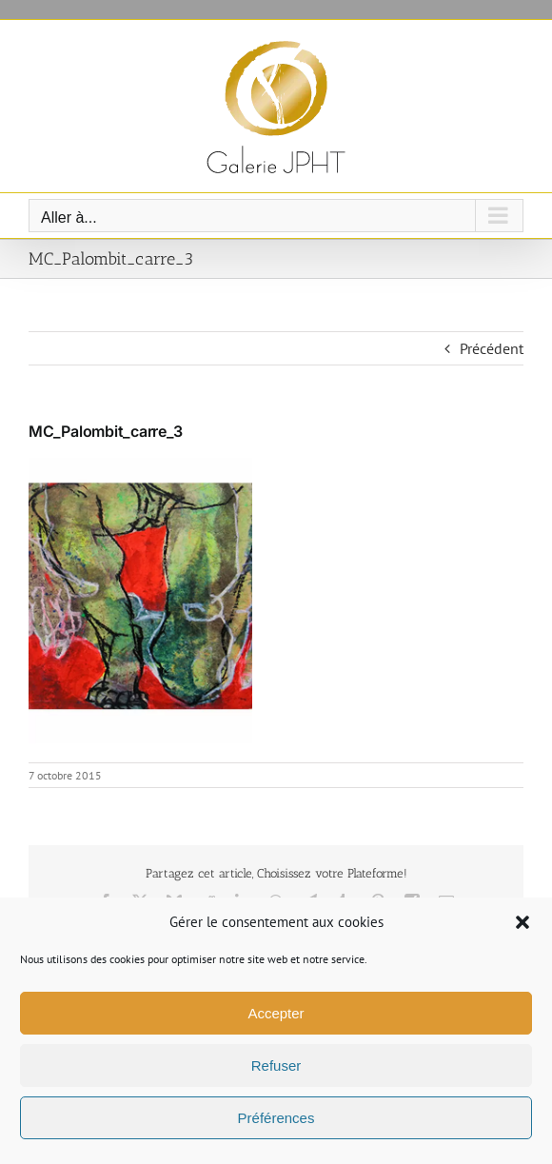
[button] (522, 922)
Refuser (276, 1065)
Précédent (491, 348)
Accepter (275, 1013)
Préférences (276, 1118)
